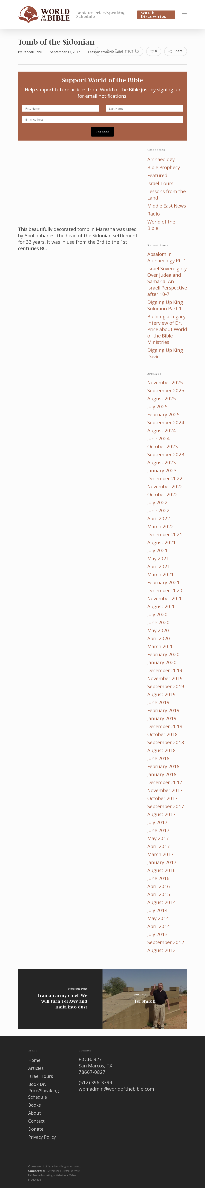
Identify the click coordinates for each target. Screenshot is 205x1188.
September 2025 (165, 390)
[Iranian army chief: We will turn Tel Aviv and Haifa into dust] (60, 999)
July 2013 (157, 934)
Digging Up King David (165, 353)
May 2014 (158, 918)
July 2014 (157, 910)
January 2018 (162, 774)
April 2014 (158, 926)
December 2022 (164, 478)
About (34, 1113)
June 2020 (158, 622)
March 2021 (160, 574)
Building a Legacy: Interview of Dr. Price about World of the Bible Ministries (167, 329)
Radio (153, 214)
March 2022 (160, 526)
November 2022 (165, 486)
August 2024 (161, 430)
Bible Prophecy (163, 167)
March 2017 (160, 854)
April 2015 (158, 894)
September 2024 (165, 422)
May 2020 (158, 630)
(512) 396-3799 (95, 1082)
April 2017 (158, 846)
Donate (35, 1129)
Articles (36, 1068)
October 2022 (162, 494)
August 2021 (161, 542)
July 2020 (157, 614)
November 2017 (165, 790)
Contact (36, 1121)
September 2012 (165, 942)
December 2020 (164, 590)
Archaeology (161, 159)
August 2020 (161, 606)
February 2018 (163, 766)
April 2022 (158, 518)
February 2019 (163, 710)
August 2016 (161, 870)
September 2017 (165, 806)
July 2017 (157, 822)
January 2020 (162, 662)
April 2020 (158, 638)
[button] (184, 15)
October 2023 (162, 446)
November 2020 (165, 598)
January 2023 (162, 470)
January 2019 (162, 718)
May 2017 (158, 838)
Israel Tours (160, 183)
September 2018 (165, 742)
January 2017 (162, 862)
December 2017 (164, 782)
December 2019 (164, 670)
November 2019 (165, 678)
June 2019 (158, 702)
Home (34, 1060)
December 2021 (164, 534)
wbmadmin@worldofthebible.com (116, 1088)
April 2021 (158, 566)
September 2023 (165, 454)
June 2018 (158, 758)
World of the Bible (161, 225)
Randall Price (32, 52)
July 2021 (157, 550)
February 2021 (163, 582)
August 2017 (161, 814)
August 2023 (161, 462)
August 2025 (161, 398)
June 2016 (158, 878)
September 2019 (165, 686)
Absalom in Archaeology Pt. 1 (166, 257)
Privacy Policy (42, 1137)
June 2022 (158, 510)
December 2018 (164, 726)
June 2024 (158, 438)
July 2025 (157, 406)
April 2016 (158, 886)
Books (34, 1105)
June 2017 (158, 830)
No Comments (119, 50)
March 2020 (160, 646)
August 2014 (161, 902)
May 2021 (158, 558)
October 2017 (162, 798)
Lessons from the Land (166, 194)
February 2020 (163, 654)
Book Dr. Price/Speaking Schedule (43, 1090)
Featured (157, 175)
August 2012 (161, 950)
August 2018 (161, 750)
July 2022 (157, 502)
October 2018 (162, 734)
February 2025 (163, 414)
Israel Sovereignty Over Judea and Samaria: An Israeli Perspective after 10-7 (167, 281)
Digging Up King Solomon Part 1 (165, 305)
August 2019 (161, 694)
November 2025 (165, 382)
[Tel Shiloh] (144, 999)
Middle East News (166, 206)
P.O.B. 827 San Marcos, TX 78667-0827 (95, 1065)
